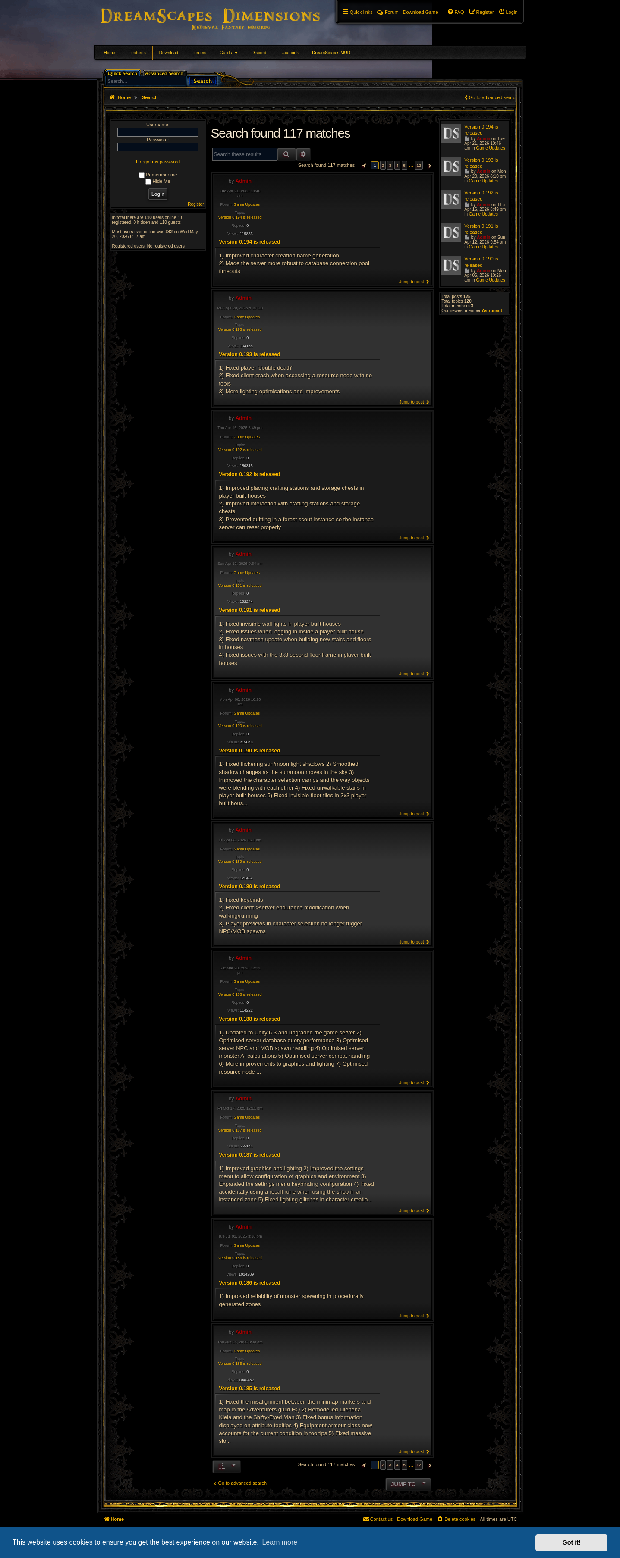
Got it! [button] (572, 1542)
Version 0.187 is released (240, 1130)
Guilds (229, 52)
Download (168, 52)
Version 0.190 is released (240, 726)
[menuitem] (508, 12)
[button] (363, 166)
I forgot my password (158, 161)
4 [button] (397, 165)
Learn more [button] (279, 1542)
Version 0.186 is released (240, 1258)
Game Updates (247, 204)
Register (196, 204)
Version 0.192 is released (240, 450)
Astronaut (492, 310)
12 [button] (418, 165)
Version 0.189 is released (240, 861)
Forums (199, 52)
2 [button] (383, 165)
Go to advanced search (493, 97)
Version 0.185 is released (240, 1363)
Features (137, 52)
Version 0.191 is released (240, 585)
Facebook (289, 52)
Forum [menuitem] (388, 12)
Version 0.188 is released (240, 994)
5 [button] (404, 165)
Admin (244, 181)
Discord (259, 52)
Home (110, 52)
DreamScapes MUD (331, 52)
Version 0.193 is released (240, 329)
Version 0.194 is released (240, 217)
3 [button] (390, 165)
